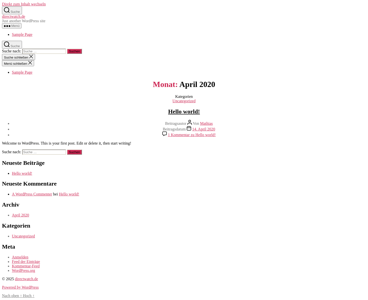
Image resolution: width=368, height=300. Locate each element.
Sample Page (22, 34)
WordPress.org (23, 270)
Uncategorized (183, 101)
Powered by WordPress (20, 287)
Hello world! (184, 111)
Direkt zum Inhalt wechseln (24, 4)
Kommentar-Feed (26, 266)
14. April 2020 (203, 129)
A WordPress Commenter (32, 194)
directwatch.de (13, 16)
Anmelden (20, 257)
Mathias (206, 123)
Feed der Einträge (26, 261)
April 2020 (20, 215)
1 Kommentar (192, 135)
